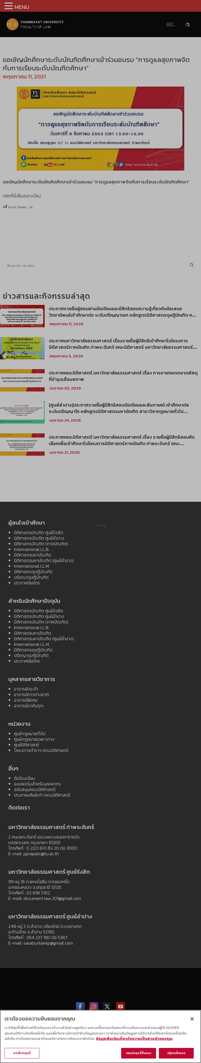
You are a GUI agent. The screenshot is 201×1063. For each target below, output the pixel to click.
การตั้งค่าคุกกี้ (22, 1055)
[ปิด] (192, 1021)
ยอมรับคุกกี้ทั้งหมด (138, 1055)
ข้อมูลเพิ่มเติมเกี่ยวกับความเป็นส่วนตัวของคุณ (134, 1040)
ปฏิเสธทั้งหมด (176, 1055)
